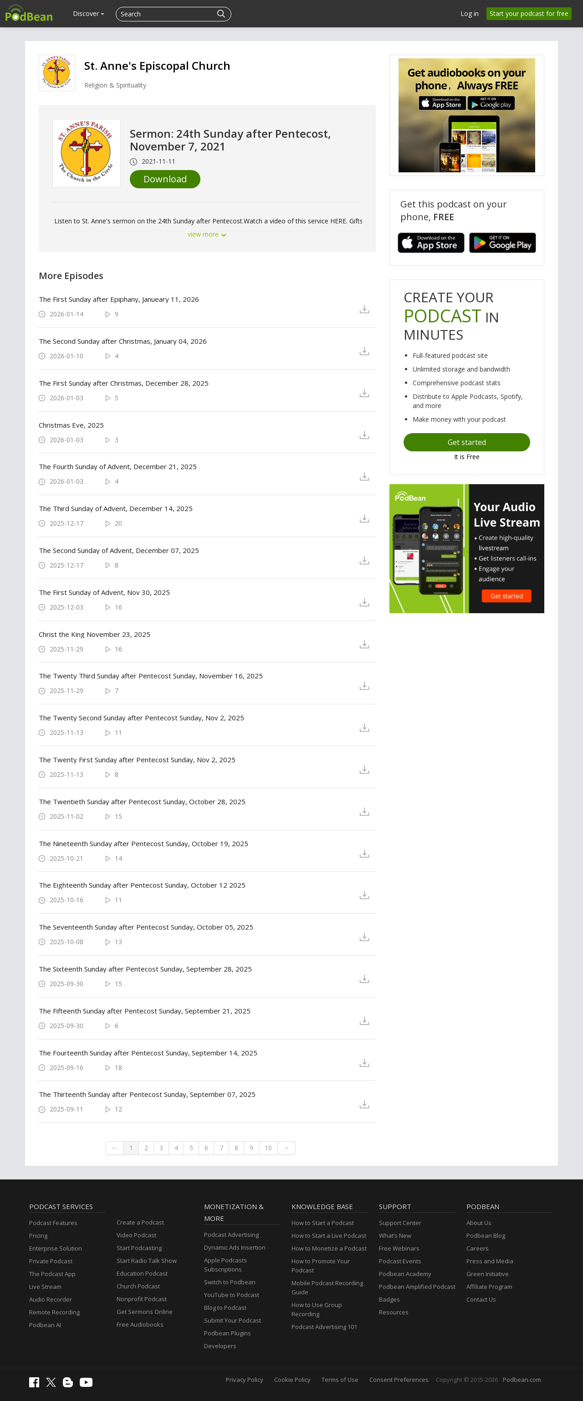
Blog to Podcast (225, 1307)
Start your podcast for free (529, 13)
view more (207, 234)
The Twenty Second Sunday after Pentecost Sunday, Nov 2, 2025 (141, 717)
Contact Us (481, 1299)
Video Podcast (136, 1235)
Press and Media (489, 1261)
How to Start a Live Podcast (329, 1235)
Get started (467, 442)
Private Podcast (50, 1261)
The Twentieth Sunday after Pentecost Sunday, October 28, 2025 (142, 801)
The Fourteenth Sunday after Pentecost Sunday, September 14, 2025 (148, 1053)
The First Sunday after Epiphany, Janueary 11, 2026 (119, 299)
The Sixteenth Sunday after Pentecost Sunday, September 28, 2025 (145, 969)
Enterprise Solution (55, 1248)
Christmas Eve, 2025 (71, 425)
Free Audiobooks (140, 1324)
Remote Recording (54, 1312)
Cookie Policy (292, 1379)
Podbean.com (522, 1379)
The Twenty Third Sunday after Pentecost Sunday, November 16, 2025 (151, 676)
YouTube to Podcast (231, 1295)
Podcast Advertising (231, 1234)
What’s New (395, 1235)
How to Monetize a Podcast (329, 1248)
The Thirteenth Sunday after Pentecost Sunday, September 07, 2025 (147, 1094)
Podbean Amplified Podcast (417, 1286)
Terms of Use (340, 1379)
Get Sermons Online (145, 1312)
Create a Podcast (140, 1222)
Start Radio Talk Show (147, 1260)
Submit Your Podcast (232, 1320)
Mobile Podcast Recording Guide (327, 1287)
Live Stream (45, 1286)
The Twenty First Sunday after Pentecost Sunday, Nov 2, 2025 (137, 759)
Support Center (400, 1223)
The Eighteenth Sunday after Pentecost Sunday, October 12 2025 (142, 885)
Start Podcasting (139, 1248)
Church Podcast (138, 1286)
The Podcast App (52, 1274)
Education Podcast (142, 1273)
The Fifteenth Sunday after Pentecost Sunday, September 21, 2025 (145, 1011)
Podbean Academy (405, 1274)
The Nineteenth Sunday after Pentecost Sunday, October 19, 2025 (143, 843)
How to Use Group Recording (317, 1309)
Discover (88, 13)
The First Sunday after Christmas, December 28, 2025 (124, 383)
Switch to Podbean (230, 1282)
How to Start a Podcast (323, 1223)
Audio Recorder (50, 1299)
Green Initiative (487, 1274)
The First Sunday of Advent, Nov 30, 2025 (104, 592)
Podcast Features (53, 1223)
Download (165, 179)
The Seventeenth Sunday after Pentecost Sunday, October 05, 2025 (146, 927)
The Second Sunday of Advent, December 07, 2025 (119, 550)
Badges (389, 1299)
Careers (477, 1248)
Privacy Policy (244, 1379)
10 (268, 1147)
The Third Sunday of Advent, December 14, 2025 (116, 508)
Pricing (38, 1235)
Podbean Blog (485, 1235)
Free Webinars (399, 1248)
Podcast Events (400, 1261)
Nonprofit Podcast (142, 1299)
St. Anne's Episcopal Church (157, 65)
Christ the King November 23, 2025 (94, 634)
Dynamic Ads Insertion (235, 1247)
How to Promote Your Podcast (321, 1265)
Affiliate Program (489, 1286)
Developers (220, 1346)
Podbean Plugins (227, 1333)
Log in (469, 13)
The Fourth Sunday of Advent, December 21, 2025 (118, 466)
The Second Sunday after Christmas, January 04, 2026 (123, 341)
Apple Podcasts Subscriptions (225, 1264)
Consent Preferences (399, 1379)
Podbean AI (45, 1325)
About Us (478, 1223)
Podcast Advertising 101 (324, 1327)
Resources (394, 1312)
